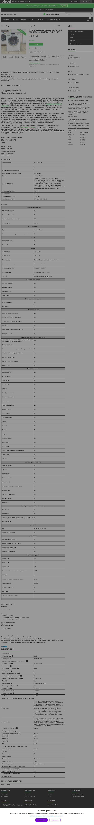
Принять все (41, 820)
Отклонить (55, 820)
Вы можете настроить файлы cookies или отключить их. (46, 816)
